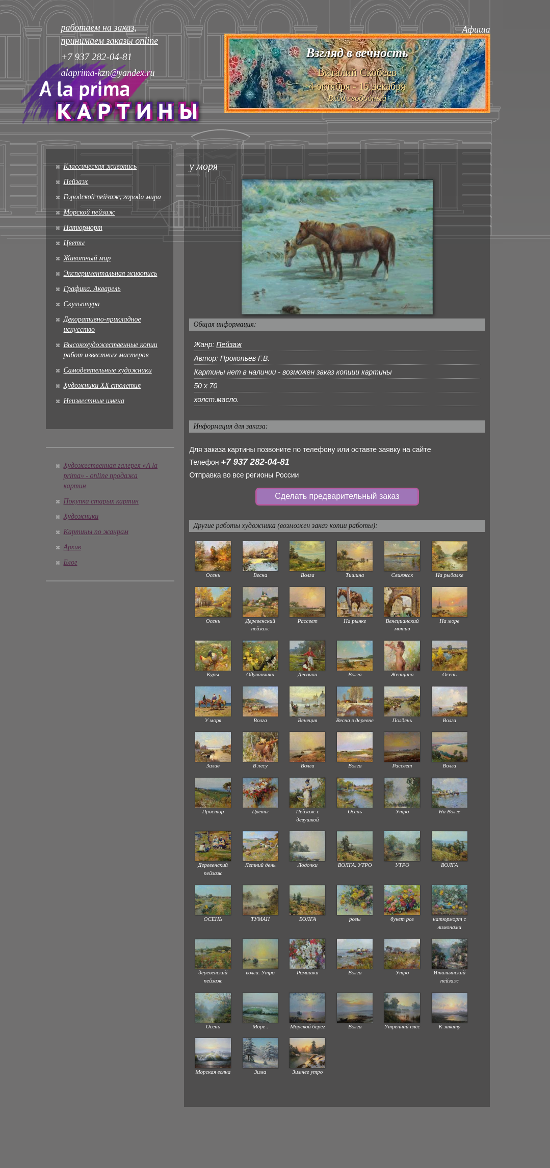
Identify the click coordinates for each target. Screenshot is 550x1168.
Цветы (74, 243)
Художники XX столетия (102, 385)
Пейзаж (76, 181)
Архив (73, 547)
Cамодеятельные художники (108, 370)
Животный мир (87, 258)
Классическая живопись (100, 166)
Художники (81, 516)
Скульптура (82, 304)
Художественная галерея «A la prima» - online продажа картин (111, 476)
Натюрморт (83, 227)
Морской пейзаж (89, 212)
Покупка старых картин (101, 501)
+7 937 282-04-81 (255, 462)
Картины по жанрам (96, 532)
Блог (70, 562)
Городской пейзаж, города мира (112, 197)
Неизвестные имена (94, 401)
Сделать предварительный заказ (337, 496)
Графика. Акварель (92, 289)
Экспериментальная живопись (111, 273)
